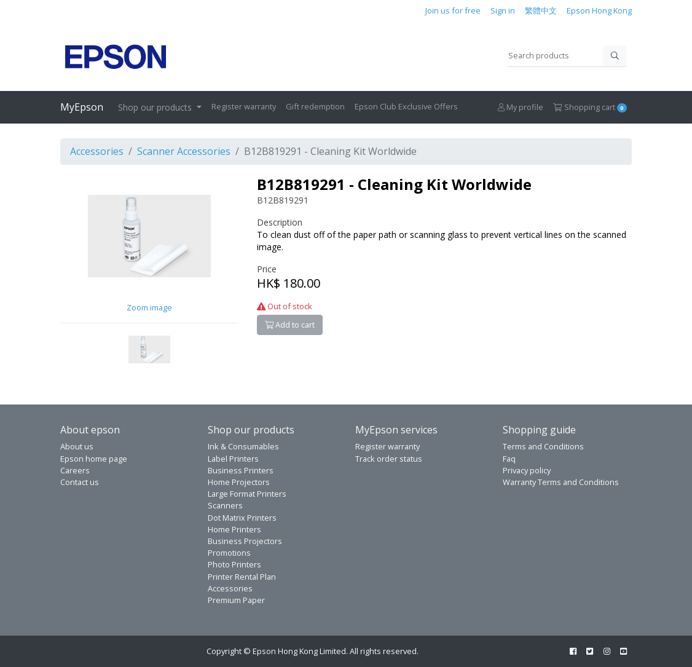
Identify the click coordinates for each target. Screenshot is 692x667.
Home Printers (234, 529)
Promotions (229, 552)
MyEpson (81, 107)
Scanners (225, 505)
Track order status (388, 458)
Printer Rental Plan (242, 576)
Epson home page (93, 458)
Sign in (502, 10)
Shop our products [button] (156, 107)
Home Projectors (239, 481)
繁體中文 (541, 10)
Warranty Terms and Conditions (561, 481)
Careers (75, 470)
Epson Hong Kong (599, 10)
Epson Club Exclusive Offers (406, 106)
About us (76, 446)
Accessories (97, 151)
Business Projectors (245, 541)
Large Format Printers (247, 493)
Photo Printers (234, 564)
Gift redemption (315, 106)
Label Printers (233, 458)
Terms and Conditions (543, 446)
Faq (509, 458)
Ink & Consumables (243, 446)
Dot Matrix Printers (242, 517)
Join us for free (453, 10)
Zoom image (149, 307)
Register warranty (243, 106)
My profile (520, 106)
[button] (149, 348)
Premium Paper (236, 600)
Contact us (79, 481)
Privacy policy (527, 470)
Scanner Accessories (183, 151)
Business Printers (240, 470)
